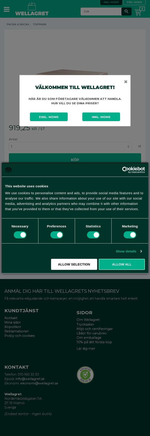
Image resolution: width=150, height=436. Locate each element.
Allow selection (74, 264)
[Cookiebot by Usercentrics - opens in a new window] (125, 170)
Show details (126, 251)
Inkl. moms (101, 117)
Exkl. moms (49, 117)
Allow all (122, 264)
